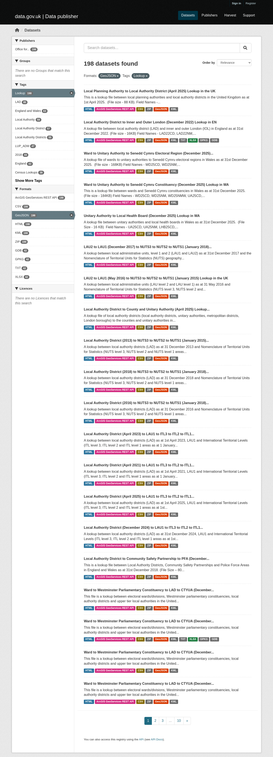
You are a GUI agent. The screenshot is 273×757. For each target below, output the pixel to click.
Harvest (230, 15)
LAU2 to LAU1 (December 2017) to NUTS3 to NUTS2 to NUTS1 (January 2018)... (148, 247)
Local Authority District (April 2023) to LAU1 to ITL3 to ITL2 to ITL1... (139, 434)
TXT (183, 140)
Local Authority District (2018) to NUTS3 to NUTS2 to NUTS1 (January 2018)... (146, 372)
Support (249, 15)
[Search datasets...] (162, 48)
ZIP (149, 109)
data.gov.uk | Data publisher (46, 16)
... (170, 720)
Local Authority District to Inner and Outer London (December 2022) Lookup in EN (150, 122)
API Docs (157, 739)
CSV (140, 109)
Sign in (236, 3)
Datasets (188, 15)
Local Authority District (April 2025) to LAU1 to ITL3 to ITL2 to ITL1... (139, 496)
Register (251, 3)
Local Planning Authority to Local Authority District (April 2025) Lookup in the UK (150, 91)
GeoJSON (161, 109)
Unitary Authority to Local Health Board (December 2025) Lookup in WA (142, 216)
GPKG (204, 140)
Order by (208, 62)
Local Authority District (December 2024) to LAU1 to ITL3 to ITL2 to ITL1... (143, 527)
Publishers (210, 15)
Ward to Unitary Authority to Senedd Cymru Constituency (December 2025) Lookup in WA (156, 184)
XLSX (192, 140)
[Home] (17, 30)
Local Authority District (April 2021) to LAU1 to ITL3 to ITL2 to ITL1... (139, 465)
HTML (88, 109)
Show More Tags (28, 180)
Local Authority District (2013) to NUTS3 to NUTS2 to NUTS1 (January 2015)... (146, 340)
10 (179, 720)
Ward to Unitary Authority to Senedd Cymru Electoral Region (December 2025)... (148, 153)
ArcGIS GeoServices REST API (115, 109)
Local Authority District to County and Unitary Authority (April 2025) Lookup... (147, 309)
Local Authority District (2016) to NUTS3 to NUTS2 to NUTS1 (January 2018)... (146, 403)
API (141, 739)
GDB (215, 140)
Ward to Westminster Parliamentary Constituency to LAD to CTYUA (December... (149, 590)
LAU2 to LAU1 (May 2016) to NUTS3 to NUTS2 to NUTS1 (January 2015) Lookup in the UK (156, 278)
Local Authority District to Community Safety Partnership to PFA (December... (146, 559)
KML (174, 109)
